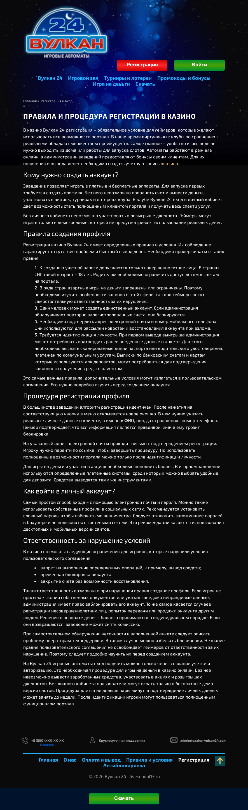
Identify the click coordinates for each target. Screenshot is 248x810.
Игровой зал (83, 78)
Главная (48, 760)
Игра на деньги (111, 84)
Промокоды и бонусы (183, 78)
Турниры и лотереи (128, 78)
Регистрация (142, 64)
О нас (70, 760)
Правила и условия (149, 760)
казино (170, 163)
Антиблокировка (124, 765)
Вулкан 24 (50, 78)
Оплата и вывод (101, 760)
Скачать (145, 84)
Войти (199, 64)
